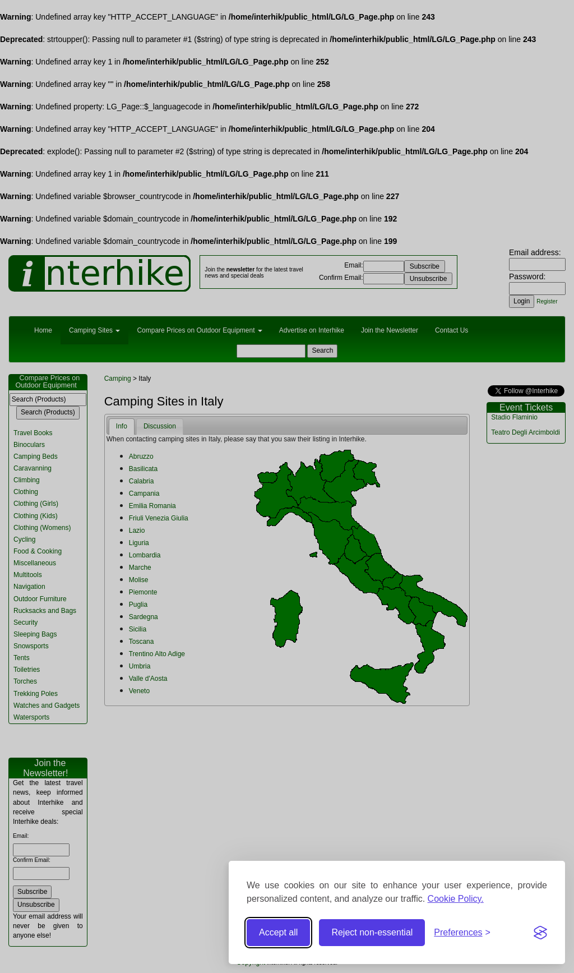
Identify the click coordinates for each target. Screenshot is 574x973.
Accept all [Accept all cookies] (278, 932)
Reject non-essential (372, 932)
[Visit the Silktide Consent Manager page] (540, 932)
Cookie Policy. (456, 898)
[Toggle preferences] (462, 932)
